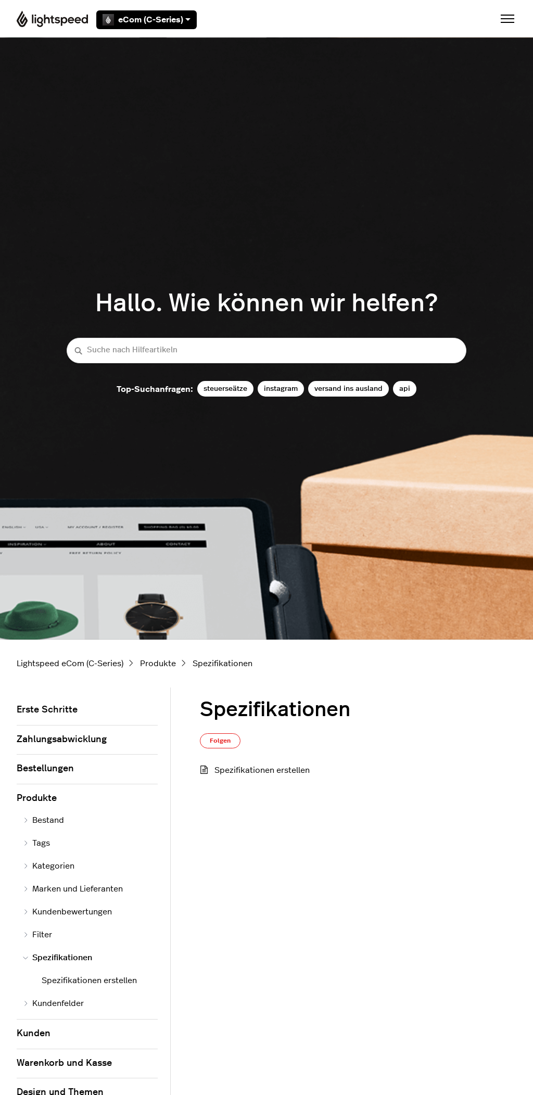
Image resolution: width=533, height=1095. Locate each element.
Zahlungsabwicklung (62, 739)
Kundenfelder (53, 1003)
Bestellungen (45, 768)
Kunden (33, 1033)
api (404, 388)
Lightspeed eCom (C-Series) (70, 663)
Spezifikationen (222, 663)
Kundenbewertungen (67, 912)
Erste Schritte (47, 710)
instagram (281, 388)
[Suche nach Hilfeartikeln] (266, 350)
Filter (37, 935)
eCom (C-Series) (147, 20)
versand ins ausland (348, 388)
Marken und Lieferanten (73, 889)
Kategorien (48, 866)
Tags (36, 843)
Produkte (158, 663)
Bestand (43, 820)
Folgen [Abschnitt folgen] (220, 740)
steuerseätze (225, 388)
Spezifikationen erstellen (262, 770)
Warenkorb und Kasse (64, 1063)
